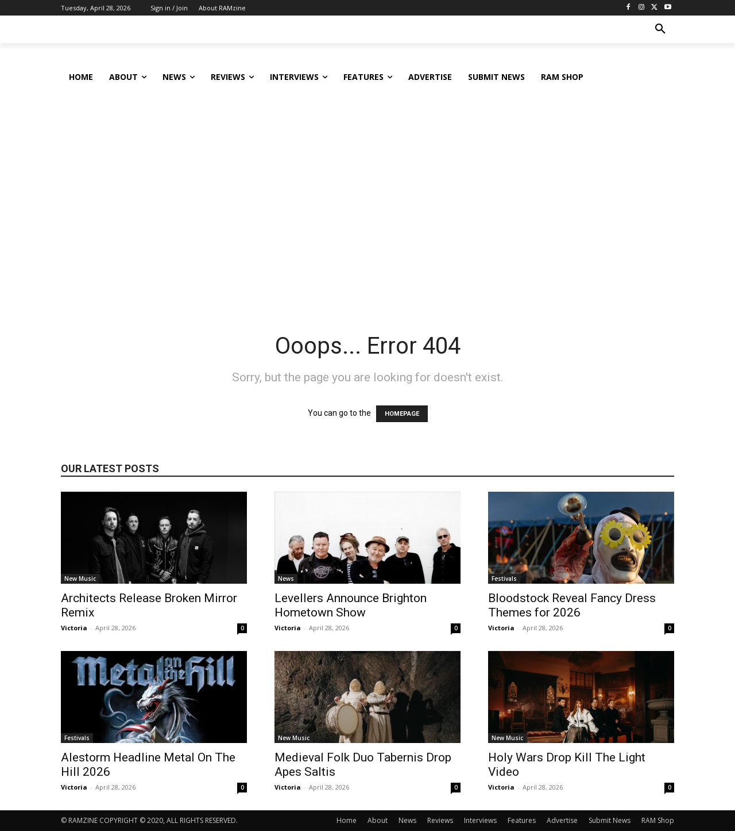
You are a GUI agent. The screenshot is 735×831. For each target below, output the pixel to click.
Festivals (504, 579)
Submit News (609, 820)
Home (346, 820)
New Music (80, 579)
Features (522, 820)
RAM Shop (657, 820)
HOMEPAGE (402, 414)
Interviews (480, 820)
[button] (660, 29)
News (286, 579)
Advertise (562, 820)
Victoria (74, 627)
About (378, 820)
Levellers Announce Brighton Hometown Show (350, 605)
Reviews (440, 820)
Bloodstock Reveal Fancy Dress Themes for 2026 (572, 605)
